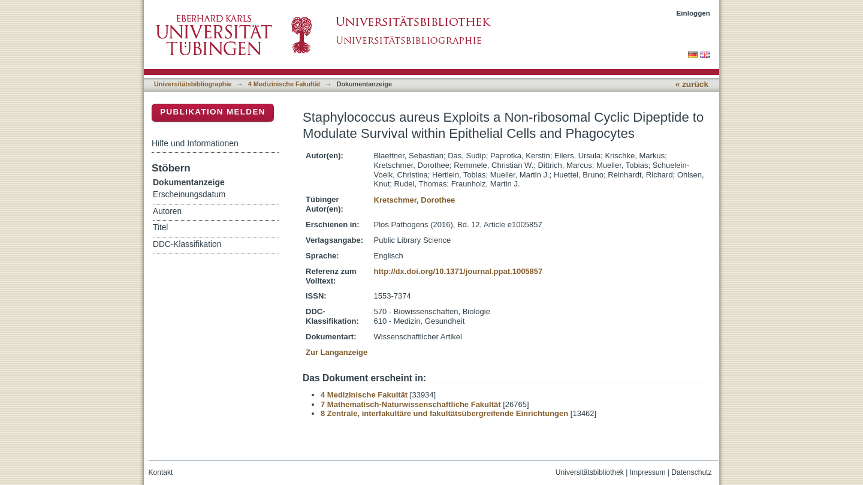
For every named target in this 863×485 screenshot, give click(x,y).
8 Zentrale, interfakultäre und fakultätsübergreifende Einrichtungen (444, 413)
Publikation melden (212, 111)
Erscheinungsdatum (189, 194)
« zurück (691, 84)
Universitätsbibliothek (590, 472)
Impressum (648, 472)
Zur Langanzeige (336, 352)
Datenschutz (691, 472)
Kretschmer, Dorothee (414, 199)
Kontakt (161, 472)
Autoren (167, 211)
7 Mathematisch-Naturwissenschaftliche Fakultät (411, 404)
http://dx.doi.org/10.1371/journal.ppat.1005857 (458, 271)
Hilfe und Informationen (195, 143)
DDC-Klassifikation (187, 244)
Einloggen (694, 13)
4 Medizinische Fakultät (284, 84)
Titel (160, 227)
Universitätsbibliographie (192, 84)
